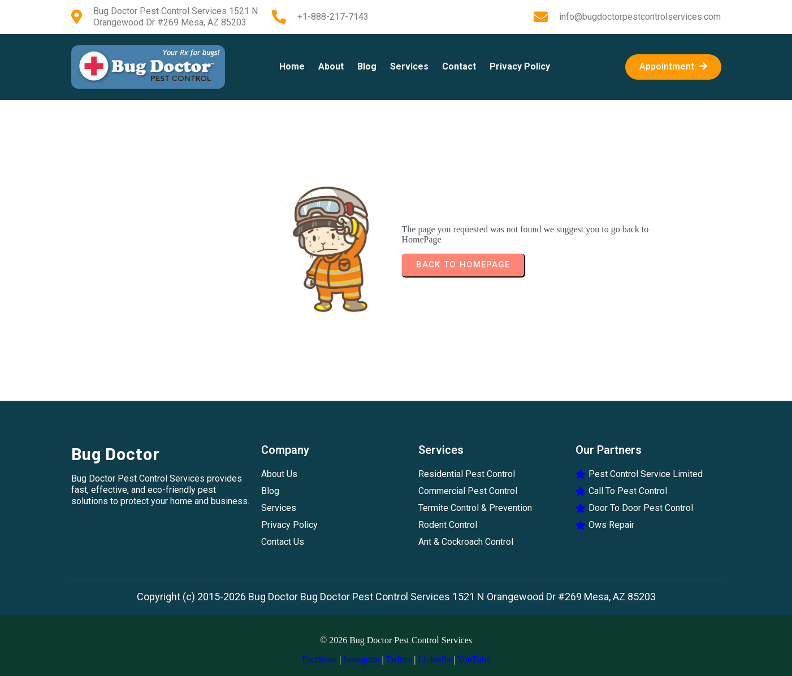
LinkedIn (434, 659)
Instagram (361, 659)
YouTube (473, 659)
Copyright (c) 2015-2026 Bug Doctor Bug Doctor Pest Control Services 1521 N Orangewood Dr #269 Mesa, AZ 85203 (396, 597)
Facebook (319, 659)
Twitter (399, 659)
